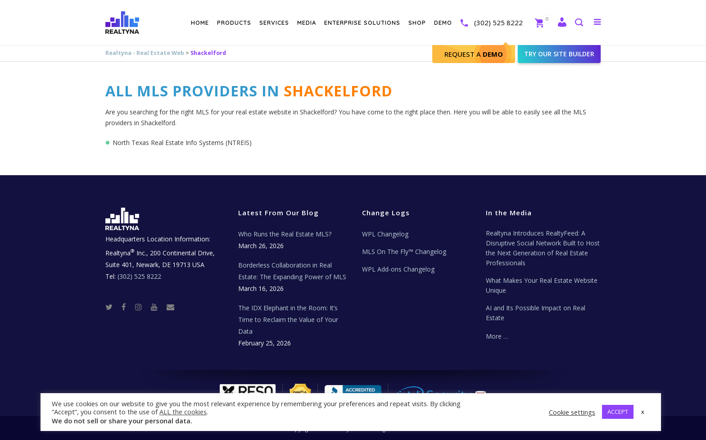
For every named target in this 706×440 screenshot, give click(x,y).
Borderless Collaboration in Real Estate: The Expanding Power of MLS (292, 271)
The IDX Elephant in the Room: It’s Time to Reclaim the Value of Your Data (288, 320)
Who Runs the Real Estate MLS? (284, 234)
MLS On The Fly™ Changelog (404, 251)
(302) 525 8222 (498, 22)
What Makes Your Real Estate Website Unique (541, 285)
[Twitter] (112, 306)
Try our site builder (559, 54)
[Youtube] (158, 306)
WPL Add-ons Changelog (398, 269)
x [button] (642, 412)
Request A (473, 54)
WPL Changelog (385, 234)
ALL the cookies (183, 412)
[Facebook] (127, 306)
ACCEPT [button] (617, 412)
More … (497, 336)
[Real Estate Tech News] (170, 306)
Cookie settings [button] (572, 412)
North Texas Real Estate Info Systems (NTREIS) (182, 142)
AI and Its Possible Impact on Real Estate (535, 313)
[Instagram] (142, 306)
